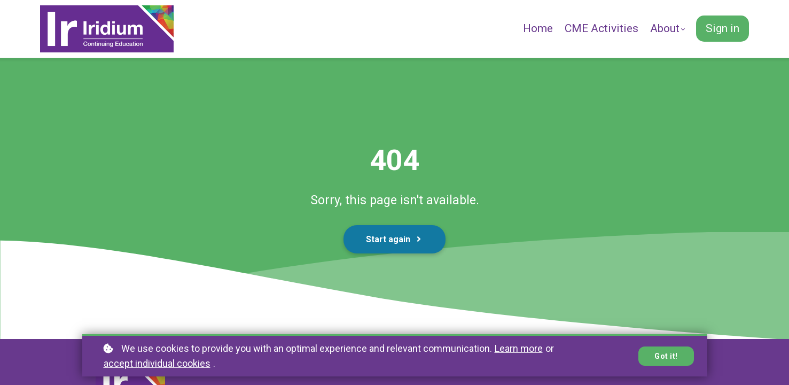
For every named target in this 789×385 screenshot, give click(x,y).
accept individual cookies (157, 363)
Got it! (666, 356)
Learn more (519, 348)
